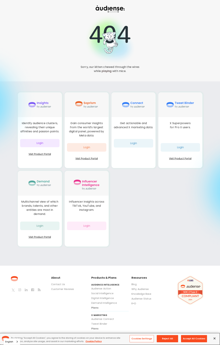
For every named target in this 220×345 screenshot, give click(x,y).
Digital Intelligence (102, 298)
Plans (94, 307)
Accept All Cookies (194, 338)
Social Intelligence (102, 293)
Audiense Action (101, 288)
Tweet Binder (99, 324)
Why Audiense (140, 289)
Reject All (167, 338)
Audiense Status (141, 298)
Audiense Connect (102, 319)
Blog (134, 284)
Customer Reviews (62, 289)
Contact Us (58, 284)
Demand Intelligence (104, 303)
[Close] (214, 338)
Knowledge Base (141, 294)
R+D (133, 303)
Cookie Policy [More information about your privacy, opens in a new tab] (93, 341)
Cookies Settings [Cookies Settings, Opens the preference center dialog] (141, 338)
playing (106, 71)
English (9, 341)
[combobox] (11, 341)
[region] (110, 339)
